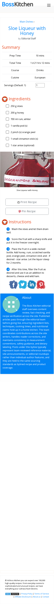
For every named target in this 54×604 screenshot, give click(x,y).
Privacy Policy (27, 593)
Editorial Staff (33, 299)
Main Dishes (26, 21)
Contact (45, 596)
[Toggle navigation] (48, 5)
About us (37, 596)
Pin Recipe (27, 211)
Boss (17, 4)
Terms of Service (41, 593)
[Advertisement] (27, 473)
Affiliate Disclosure (23, 596)
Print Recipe (27, 202)
